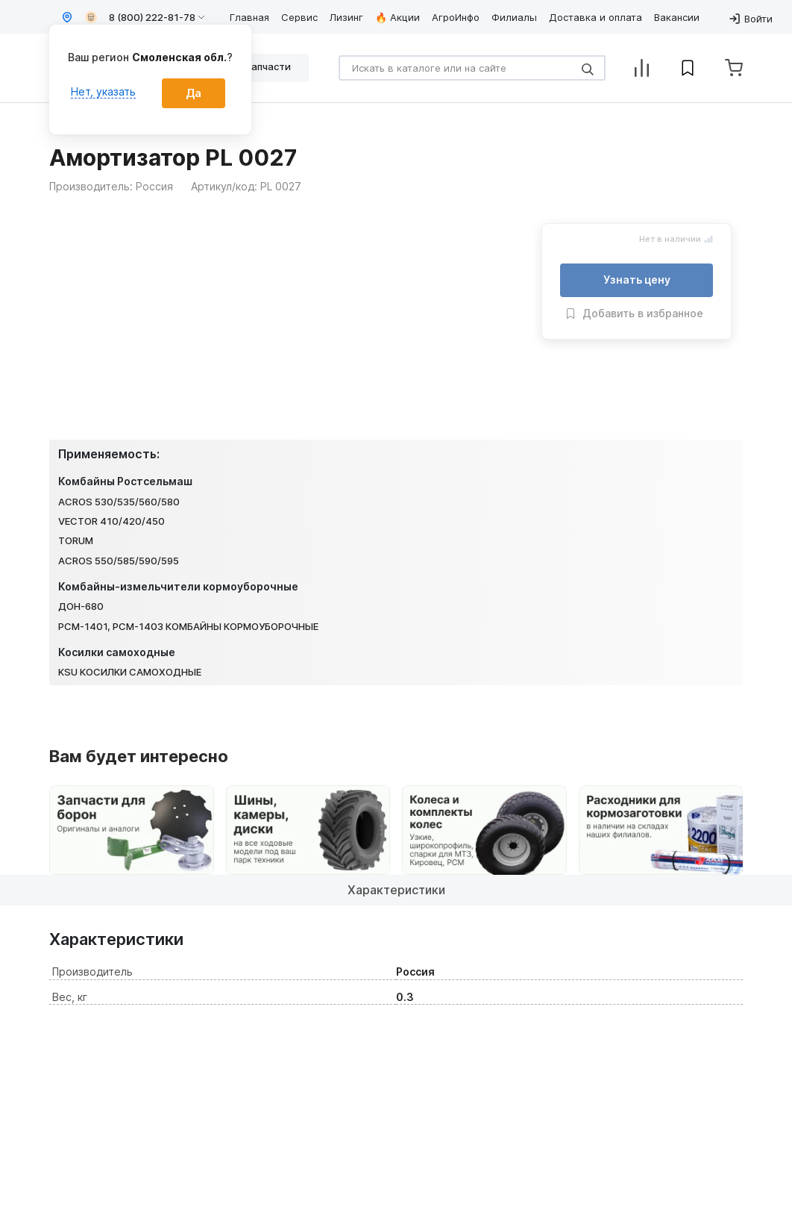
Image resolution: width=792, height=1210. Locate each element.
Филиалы (514, 17)
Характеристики (396, 889)
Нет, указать (103, 91)
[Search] (472, 68)
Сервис (299, 17)
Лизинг (346, 17)
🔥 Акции (397, 17)
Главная (249, 17)
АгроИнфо (456, 17)
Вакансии (677, 17)
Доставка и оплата (595, 17)
